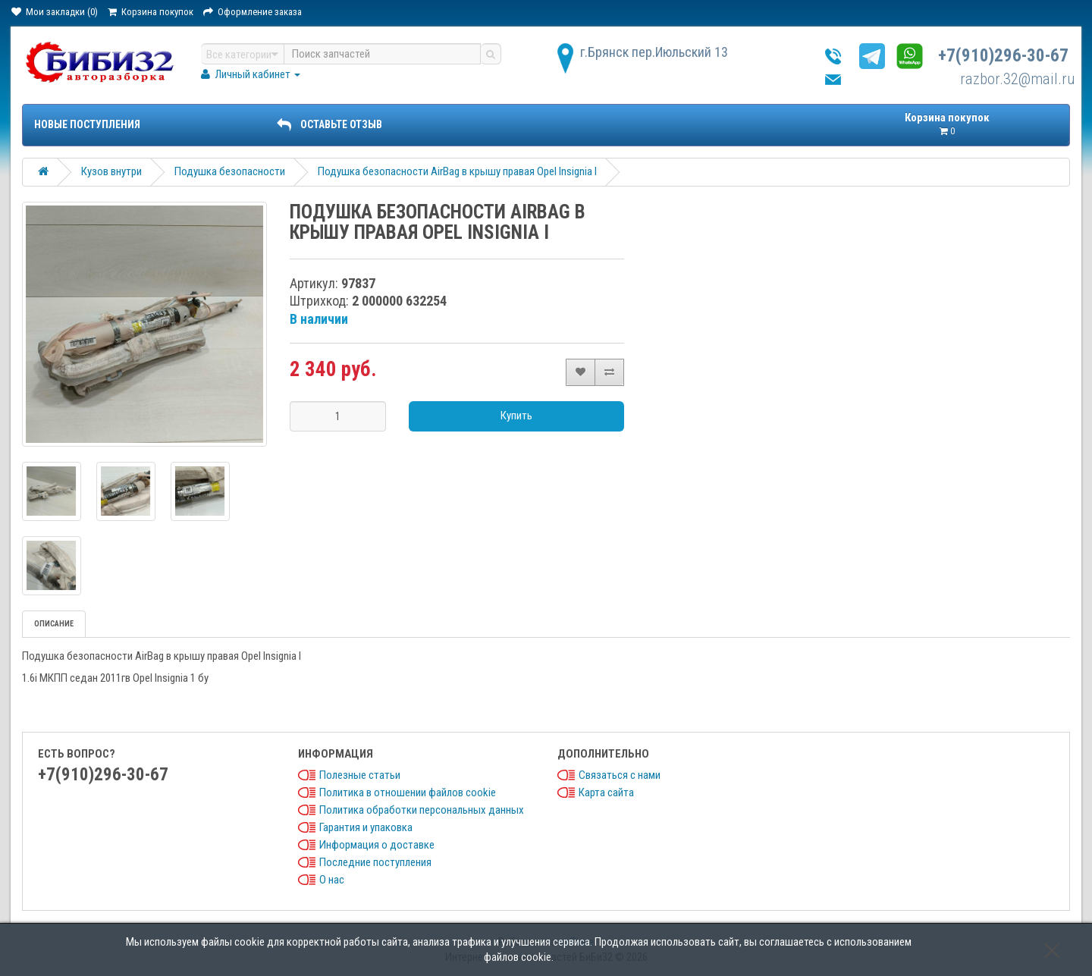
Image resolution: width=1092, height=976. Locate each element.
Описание (54, 624)
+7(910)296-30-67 (1003, 56)
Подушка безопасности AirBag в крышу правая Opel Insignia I (457, 171)
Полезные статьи (359, 775)
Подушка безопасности (229, 171)
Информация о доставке (377, 845)
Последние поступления (375, 862)
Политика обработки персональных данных (421, 810)
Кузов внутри (111, 171)
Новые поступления (87, 124)
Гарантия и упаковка (366, 827)
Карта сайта (606, 792)
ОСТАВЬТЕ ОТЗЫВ (329, 124)
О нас (331, 880)
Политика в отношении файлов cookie (407, 792)
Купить (516, 415)
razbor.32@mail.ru (1017, 79)
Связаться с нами (620, 775)
